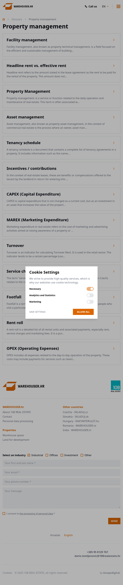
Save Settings (37, 311)
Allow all (83, 311)
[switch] (90, 289)
